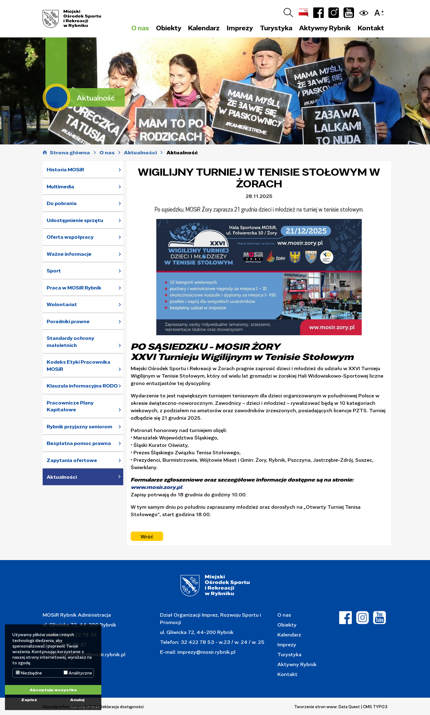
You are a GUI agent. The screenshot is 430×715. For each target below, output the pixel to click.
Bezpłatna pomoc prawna (79, 443)
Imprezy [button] (240, 28)
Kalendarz (204, 28)
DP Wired (92, 707)
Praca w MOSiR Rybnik (74, 287)
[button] (380, 11)
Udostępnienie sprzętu (75, 220)
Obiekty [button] (168, 28)
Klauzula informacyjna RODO (82, 385)
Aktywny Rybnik (297, 664)
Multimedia (60, 186)
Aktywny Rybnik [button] (325, 28)
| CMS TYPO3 (374, 706)
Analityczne (78, 672)
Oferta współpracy (70, 237)
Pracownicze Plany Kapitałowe (70, 406)
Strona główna (70, 152)
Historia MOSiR (65, 169)
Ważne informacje (69, 254)
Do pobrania (62, 203)
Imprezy (286, 644)
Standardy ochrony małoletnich (70, 341)
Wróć (147, 536)
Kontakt (371, 28)
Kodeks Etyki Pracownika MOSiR (78, 365)
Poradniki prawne (68, 321)
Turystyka (289, 654)
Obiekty (287, 624)
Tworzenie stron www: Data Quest (327, 706)
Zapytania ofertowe (72, 460)
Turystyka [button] (276, 28)
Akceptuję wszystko (53, 689)
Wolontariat (62, 304)
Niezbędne (29, 672)
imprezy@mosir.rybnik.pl (205, 652)
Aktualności (62, 477)
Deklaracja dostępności (122, 706)
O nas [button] (140, 28)
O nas (284, 615)
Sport (54, 270)
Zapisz (29, 699)
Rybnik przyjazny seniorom (79, 426)
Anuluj (77, 699)
